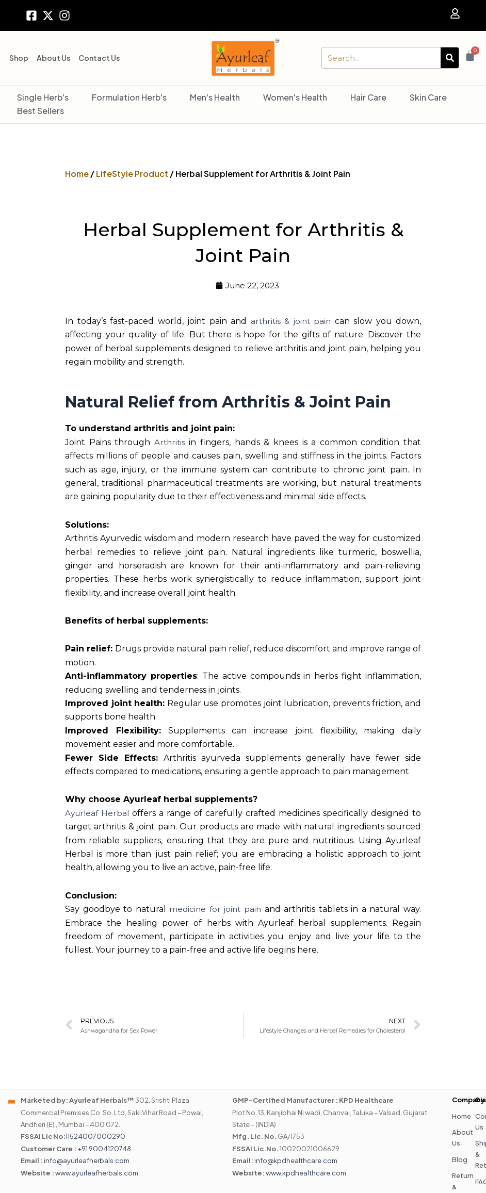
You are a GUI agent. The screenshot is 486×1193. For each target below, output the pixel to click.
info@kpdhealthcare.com (295, 1161)
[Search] (450, 57)
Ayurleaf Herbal (98, 814)
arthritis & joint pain (290, 321)
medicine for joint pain (215, 909)
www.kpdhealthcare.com (306, 1173)
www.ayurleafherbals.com (96, 1173)
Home (77, 173)
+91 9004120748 (104, 1149)
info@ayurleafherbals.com (86, 1161)
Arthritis (170, 443)
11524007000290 (95, 1137)
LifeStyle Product (132, 173)
